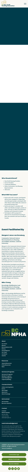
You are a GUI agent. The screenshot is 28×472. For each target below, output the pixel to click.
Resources (5, 360)
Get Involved (5, 399)
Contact (4, 408)
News (3, 366)
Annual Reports (6, 350)
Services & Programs (8, 371)
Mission (4, 345)
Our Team (4, 352)
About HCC (4, 392)
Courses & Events (7, 384)
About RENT (5, 390)
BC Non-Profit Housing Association (8, 4)
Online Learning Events (7, 387)
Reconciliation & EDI (7, 347)
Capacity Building (6, 379)
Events (3, 389)
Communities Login (14, 454)
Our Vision (4, 343)
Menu (24, 3)
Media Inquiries (14, 415)
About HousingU (6, 394)
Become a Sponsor (7, 403)
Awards (4, 355)
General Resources (7, 363)
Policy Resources (6, 365)
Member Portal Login (14, 459)
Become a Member (14, 464)
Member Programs (6, 376)
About (3, 341)
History (3, 349)
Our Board (4, 354)
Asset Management (7, 377)
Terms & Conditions (7, 448)
